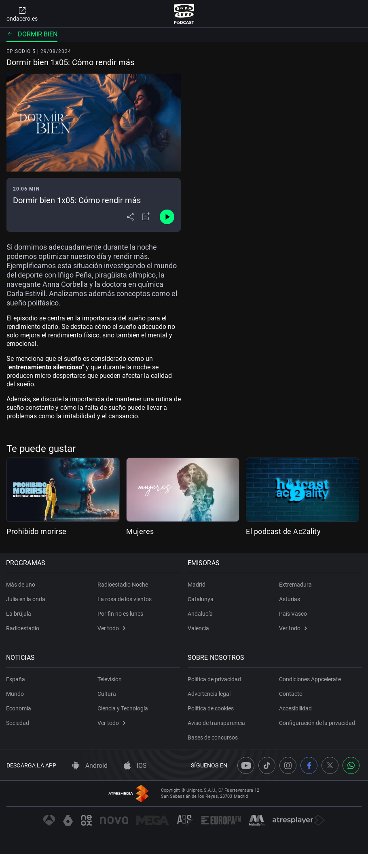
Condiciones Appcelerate (310, 679)
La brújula (19, 613)
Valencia (198, 628)
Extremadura (295, 584)
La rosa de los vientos (124, 599)
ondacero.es (22, 14)
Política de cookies (211, 708)
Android (90, 765)
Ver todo (111, 628)
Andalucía (200, 613)
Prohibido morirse (36, 531)
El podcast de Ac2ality (283, 531)
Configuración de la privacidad (317, 723)
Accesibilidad (295, 708)
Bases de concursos (213, 737)
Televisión (109, 679)
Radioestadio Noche (122, 584)
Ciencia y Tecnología (122, 708)
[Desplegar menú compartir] (130, 217)
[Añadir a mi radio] (146, 217)
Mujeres (140, 531)
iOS (135, 765)
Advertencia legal (209, 694)
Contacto (290, 694)
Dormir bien (31, 34)
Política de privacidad (214, 679)
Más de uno (21, 584)
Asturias (289, 599)
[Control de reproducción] (167, 217)
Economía (19, 708)
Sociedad (18, 723)
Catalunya (201, 599)
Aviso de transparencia (216, 723)
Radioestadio (23, 628)
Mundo (15, 694)
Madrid (197, 584)
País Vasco (293, 613)
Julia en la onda (26, 599)
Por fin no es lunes (120, 613)
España (15, 679)
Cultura (106, 694)
